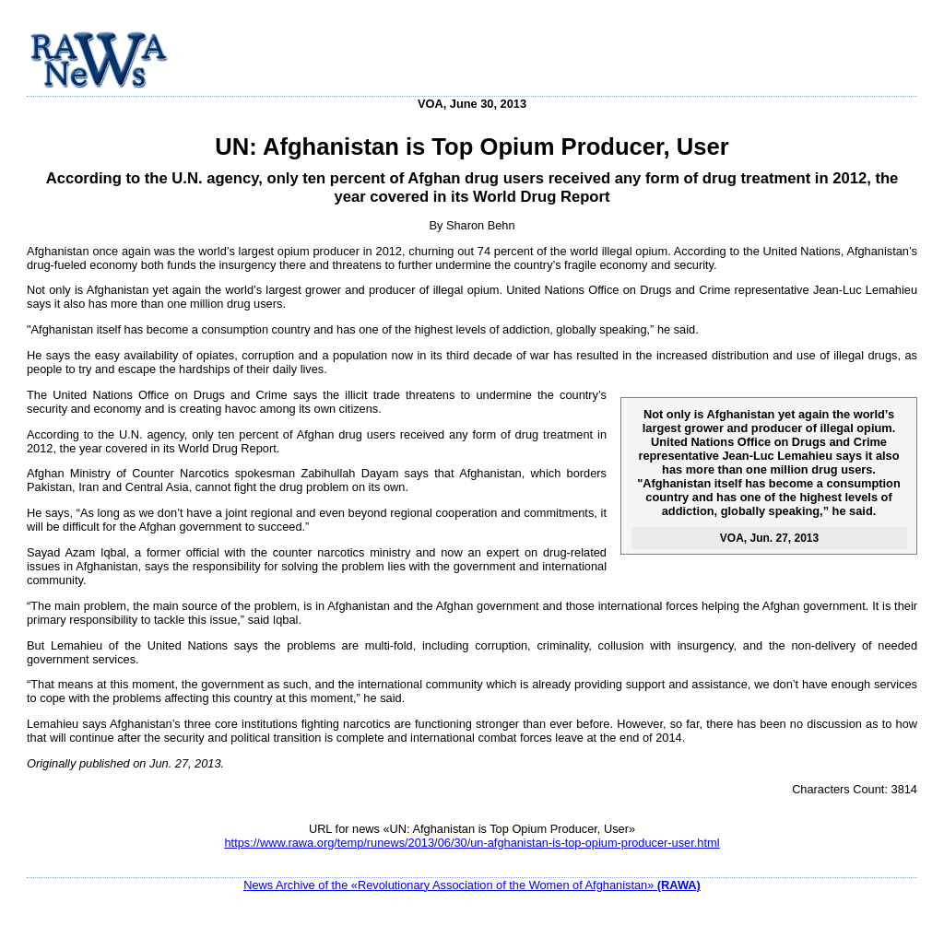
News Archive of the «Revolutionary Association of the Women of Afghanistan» (472, 885)
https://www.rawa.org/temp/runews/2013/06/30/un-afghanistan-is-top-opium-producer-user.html (471, 843)
